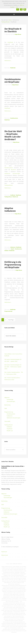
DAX (5, 408)
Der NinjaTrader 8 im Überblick (12, 30)
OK (17, 7)
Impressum (4, 551)
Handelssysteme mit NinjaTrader (12, 80)
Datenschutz (4, 555)
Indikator (6, 250)
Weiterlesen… (7, 60)
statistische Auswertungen (12, 173)
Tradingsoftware (8, 185)
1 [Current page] (2, 319)
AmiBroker (12, 195)
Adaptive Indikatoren (10, 209)
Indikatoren (13, 247)
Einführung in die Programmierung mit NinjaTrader (12, 264)
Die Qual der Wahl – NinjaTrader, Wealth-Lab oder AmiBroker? (13, 135)
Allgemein (7, 397)
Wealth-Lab (15, 196)
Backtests (13, 169)
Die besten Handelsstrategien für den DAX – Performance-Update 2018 (12, 366)
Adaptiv (12, 249)
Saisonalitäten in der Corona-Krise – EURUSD (13, 467)
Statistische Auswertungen (13, 417)
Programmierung (8, 311)
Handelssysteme (14, 118)
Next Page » (11, 319)
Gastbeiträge (10, 399)
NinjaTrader (10, 42)
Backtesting (7, 405)
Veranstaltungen (11, 401)
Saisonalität (7, 421)
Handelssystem (18, 249)
